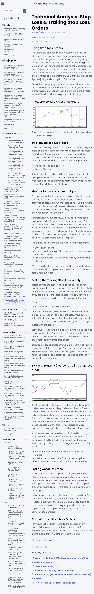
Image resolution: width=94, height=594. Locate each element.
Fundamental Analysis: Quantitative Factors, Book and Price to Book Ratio (13, 81)
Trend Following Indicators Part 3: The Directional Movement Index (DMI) (13, 227)
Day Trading (9, 332)
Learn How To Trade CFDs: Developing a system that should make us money (16, 579)
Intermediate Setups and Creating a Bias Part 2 (14, 377)
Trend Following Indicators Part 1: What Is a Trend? (14, 210)
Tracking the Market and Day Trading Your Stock (14, 408)
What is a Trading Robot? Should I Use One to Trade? (14, 418)
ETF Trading (9, 55)
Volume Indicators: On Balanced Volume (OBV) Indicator (14, 271)
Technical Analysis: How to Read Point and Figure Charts (15, 160)
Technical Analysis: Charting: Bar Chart (16, 147)
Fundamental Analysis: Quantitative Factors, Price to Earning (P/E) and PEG (14, 97)
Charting (7, 137)
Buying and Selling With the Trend (13, 352)
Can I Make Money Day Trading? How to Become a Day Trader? (14, 402)
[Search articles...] (12, 11)
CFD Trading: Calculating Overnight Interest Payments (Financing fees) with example (16, 532)
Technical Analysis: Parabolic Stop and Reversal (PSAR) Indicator (14, 294)
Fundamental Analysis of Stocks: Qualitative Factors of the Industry (14, 74)
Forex (6, 425)
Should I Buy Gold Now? (13, 320)
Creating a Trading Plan (47, 566)
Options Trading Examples (14, 475)
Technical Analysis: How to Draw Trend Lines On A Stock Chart (15, 167)
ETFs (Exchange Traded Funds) (13, 45)
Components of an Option (15, 463)
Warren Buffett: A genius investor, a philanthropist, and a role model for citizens (14, 113)
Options (7, 443)
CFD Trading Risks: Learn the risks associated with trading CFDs (15, 555)
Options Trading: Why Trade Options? (16, 457)
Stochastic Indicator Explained (12, 251)
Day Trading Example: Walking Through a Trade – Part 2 (14, 395)
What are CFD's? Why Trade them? (16, 506)
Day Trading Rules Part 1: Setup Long (14, 342)
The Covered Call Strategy (15, 489)
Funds (7, 25)
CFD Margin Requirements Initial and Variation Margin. (16, 523)
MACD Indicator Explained (14, 233)
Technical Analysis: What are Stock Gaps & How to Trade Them (16, 175)
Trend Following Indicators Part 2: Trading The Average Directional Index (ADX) (14, 218)
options (40, 408)
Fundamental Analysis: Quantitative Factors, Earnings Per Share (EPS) (14, 89)
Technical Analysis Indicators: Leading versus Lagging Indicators (14, 203)
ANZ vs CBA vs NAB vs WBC (12, 19)
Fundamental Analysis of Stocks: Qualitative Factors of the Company (14, 67)
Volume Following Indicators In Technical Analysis (13, 264)
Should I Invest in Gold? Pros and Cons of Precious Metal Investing (14, 314)
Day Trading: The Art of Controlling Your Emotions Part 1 (14, 358)
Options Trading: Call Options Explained (16, 447)
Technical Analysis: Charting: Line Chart (16, 141)
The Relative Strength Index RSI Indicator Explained (13, 245)
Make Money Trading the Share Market (55, 570)
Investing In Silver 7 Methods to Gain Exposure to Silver (14, 325)
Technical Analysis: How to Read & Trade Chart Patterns (16, 182)
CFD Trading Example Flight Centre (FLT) (16, 587)
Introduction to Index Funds (12, 50)
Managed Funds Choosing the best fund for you (14, 29)
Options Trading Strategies (14, 480)
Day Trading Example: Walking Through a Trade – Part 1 (14, 388)
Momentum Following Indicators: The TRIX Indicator (13, 257)
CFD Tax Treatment (15, 574)
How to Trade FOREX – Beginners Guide (13, 429)
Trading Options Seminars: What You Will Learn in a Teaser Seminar (16, 496)
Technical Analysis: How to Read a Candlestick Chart (15, 153)
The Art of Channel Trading (12, 382)
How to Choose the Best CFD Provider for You (16, 563)
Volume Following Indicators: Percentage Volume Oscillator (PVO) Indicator (14, 286)
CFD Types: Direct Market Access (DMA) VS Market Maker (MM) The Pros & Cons (16, 514)
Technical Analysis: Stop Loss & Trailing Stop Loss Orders (14, 302)
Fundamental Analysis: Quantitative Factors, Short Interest (13, 105)
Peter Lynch (9, 128)
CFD (87, 405)
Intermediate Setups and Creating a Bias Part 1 (14, 371)
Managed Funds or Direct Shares (14, 40)
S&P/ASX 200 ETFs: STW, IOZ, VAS (13, 35)
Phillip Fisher (9, 125)
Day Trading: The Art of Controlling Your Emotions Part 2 (14, 365)
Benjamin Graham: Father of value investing (14, 120)
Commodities (10, 309)
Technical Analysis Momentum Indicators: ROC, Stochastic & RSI (13, 238)
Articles (35, 32)
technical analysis (44, 540)
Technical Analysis (12, 133)
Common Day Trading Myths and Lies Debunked (14, 336)
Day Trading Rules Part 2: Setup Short (14, 347)
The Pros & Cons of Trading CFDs (15, 548)
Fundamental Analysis (10, 61)
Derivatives (9, 439)
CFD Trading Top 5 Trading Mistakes (15, 569)
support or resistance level (74, 480)
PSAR (70, 174)
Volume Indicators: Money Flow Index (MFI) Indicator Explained (14, 278)
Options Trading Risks (16, 485)
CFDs (6, 502)
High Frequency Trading (13, 413)
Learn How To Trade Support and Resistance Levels (14, 196)
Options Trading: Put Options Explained (16, 452)
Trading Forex (9, 434)
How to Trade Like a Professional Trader (56, 582)
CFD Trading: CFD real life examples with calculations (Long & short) (16, 541)
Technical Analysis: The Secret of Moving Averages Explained (13, 189)
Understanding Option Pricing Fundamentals (14, 469)
